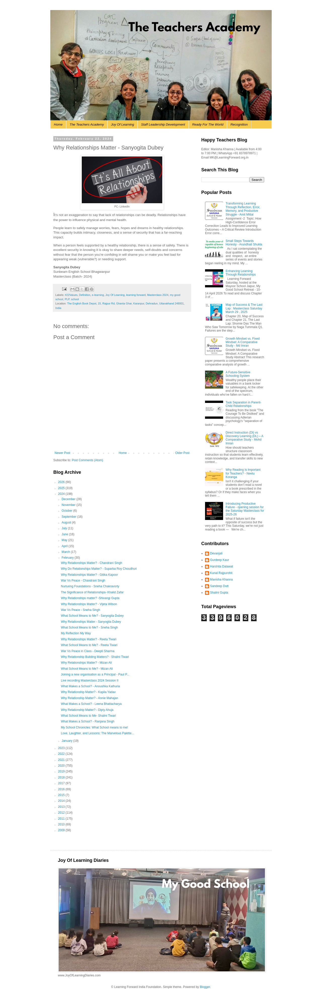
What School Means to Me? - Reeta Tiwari (89, 645)
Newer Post (62, 453)
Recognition (239, 124)
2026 (62, 482)
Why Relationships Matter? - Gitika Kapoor (89, 574)
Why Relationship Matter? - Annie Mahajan (89, 698)
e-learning (98, 294)
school (75, 299)
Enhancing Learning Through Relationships (241, 272)
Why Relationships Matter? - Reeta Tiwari (88, 639)
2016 (62, 789)
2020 (62, 765)
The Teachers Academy (87, 124)
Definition (84, 294)
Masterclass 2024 (158, 294)
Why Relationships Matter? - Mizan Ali (86, 662)
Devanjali (216, 553)
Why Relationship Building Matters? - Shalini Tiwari (95, 657)
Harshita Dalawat (221, 566)
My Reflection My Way (76, 633)
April (65, 546)
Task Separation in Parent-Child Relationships (243, 404)
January (67, 741)
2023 (62, 748)
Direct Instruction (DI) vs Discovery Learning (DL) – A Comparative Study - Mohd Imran (244, 438)
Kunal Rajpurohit (221, 573)
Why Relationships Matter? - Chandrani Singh (91, 563)
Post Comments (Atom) (87, 460)
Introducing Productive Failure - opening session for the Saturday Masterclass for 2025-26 (245, 509)
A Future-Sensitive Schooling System (238, 374)
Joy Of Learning (122, 124)
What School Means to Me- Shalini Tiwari (88, 715)
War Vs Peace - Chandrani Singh (83, 580)
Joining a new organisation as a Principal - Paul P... (95, 674)
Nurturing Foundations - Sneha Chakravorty (90, 586)
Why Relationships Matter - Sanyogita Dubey (91, 621)
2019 (62, 771)
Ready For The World (207, 124)
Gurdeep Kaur (219, 560)
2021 (62, 760)
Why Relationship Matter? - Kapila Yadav (88, 692)
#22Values (71, 294)
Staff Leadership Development (163, 124)
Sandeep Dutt (219, 586)
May (65, 540)
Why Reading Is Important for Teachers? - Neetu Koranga (243, 473)
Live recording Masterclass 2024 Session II (89, 680)
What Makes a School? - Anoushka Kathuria (90, 686)
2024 (62, 494)
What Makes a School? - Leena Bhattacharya (91, 704)
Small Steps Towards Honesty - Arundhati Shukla (244, 242)
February (68, 557)
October (67, 510)
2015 (62, 795)
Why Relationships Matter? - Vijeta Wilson (89, 604)
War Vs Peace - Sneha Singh (80, 610)
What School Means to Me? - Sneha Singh (89, 627)
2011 (62, 818)
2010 (62, 824)
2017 (62, 783)
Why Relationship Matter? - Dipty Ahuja (87, 710)
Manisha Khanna (221, 579)
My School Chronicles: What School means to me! (94, 727)
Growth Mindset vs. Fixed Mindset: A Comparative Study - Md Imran (243, 342)
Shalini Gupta (219, 592)
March (66, 552)
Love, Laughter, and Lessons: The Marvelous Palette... (97, 733)
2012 (62, 812)
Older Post (182, 453)
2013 (62, 807)
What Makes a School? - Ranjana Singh (87, 721)
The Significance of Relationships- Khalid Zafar (92, 592)
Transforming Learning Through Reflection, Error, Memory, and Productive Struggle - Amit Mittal (243, 209)
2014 (62, 801)
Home (58, 124)
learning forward (135, 294)
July (65, 528)
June (65, 534)
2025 (62, 488)
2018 (62, 777)
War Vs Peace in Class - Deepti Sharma (87, 651)
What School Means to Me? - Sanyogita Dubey (92, 615)
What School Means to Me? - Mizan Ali (87, 668)
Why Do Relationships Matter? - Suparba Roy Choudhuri (99, 568)
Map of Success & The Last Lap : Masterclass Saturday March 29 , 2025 (244, 308)
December (69, 499)
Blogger (205, 987)
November (69, 505)
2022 (62, 754)
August (67, 522)
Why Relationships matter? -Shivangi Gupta (90, 598)
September (69, 516)
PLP (67, 299)
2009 (62, 830)
